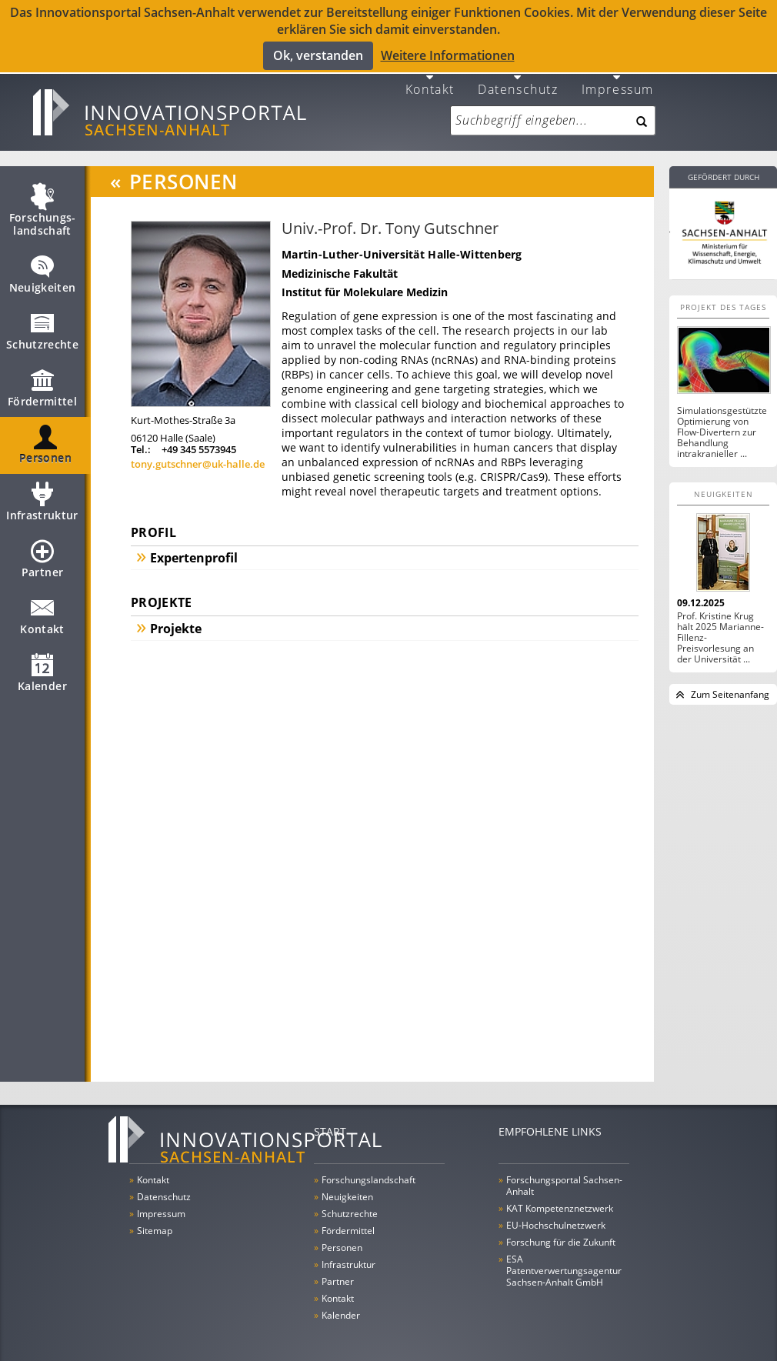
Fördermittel (42, 385)
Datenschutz (518, 78)
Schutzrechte (42, 328)
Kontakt (430, 78)
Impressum (618, 78)
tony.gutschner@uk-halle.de (198, 454)
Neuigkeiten (42, 271)
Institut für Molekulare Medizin (365, 282)
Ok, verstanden (318, 54)
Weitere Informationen (448, 55)
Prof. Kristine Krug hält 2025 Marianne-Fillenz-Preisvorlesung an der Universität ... (720, 628)
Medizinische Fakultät (340, 263)
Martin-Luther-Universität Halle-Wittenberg (402, 244)
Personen (45, 441)
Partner (42, 555)
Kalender (42, 669)
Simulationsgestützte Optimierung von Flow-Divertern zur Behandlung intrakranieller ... (722, 422)
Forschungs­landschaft (42, 207)
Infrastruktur (42, 498)
